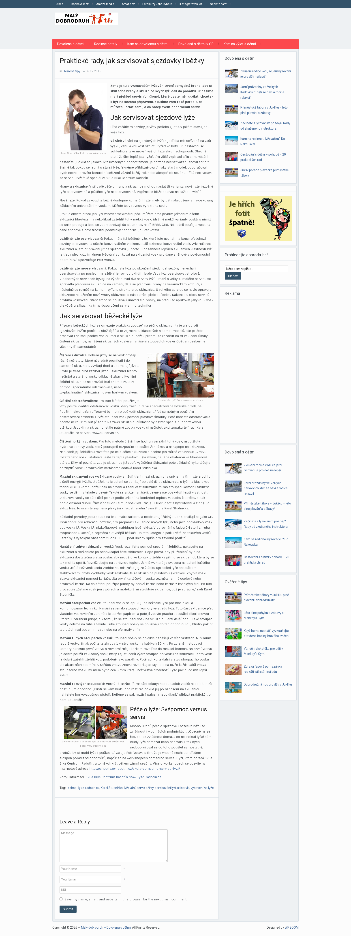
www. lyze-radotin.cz (145, 777)
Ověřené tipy (71, 71)
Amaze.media (105, 4)
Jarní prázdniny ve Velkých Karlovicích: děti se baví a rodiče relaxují (262, 92)
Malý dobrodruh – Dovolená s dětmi (106, 927)
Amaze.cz (128, 4)
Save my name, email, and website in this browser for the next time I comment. (126, 899)
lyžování (129, 788)
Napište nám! (218, 4)
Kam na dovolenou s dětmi (147, 44)
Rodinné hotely (105, 44)
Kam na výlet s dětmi (239, 44)
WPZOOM (292, 927)
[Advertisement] (217, 23)
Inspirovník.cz (80, 4)
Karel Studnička (112, 788)
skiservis (183, 788)
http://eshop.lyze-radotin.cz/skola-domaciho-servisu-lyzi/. (134, 769)
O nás (59, 4)
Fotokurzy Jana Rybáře (157, 4)
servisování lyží (165, 788)
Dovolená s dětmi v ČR (196, 44)
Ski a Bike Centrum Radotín (107, 777)
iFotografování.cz (191, 4)
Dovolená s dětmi (70, 44)
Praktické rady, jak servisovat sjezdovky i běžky (132, 60)
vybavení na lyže (202, 788)
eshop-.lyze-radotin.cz (83, 788)
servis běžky (145, 788)
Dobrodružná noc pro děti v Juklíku (268, 684)
